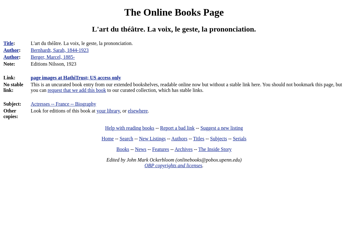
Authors (179, 138)
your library (108, 110)
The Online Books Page (174, 12)
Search (126, 138)
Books (122, 149)
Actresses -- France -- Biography (63, 104)
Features (160, 149)
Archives (184, 149)
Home (108, 138)
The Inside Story (215, 149)
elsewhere (138, 110)
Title (8, 43)
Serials (240, 138)
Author (11, 50)
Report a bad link (177, 128)
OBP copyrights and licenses (173, 165)
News (140, 149)
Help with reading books (129, 128)
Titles (198, 138)
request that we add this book (77, 90)
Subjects (218, 138)
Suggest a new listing (222, 128)
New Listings (152, 138)
